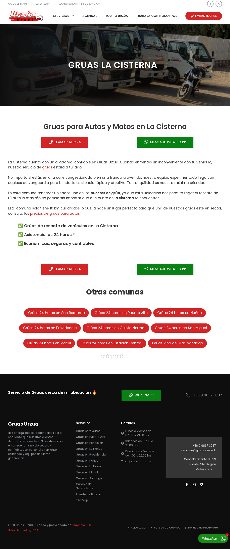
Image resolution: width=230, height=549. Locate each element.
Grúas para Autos (88, 431)
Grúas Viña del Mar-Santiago (177, 343)
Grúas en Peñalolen (89, 443)
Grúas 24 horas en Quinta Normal (116, 327)
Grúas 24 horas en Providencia (50, 327)
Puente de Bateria (88, 494)
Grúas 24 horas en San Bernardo (56, 312)
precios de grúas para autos (55, 213)
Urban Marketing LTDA (23, 530)
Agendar (89, 16)
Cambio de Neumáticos (84, 486)
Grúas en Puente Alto (91, 437)
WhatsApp (43, 4)
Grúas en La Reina (88, 466)
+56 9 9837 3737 (207, 395)
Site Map (82, 500)
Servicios (65, 16)
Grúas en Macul (87, 472)
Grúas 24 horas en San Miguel (181, 327)
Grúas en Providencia (91, 455)
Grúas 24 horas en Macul (49, 343)
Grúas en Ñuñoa (87, 461)
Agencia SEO (82, 525)
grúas (47, 167)
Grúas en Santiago (89, 478)
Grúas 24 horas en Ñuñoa (179, 312)
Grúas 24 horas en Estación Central (111, 343)
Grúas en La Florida (89, 449)
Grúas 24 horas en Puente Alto (121, 312)
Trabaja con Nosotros (156, 16)
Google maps (18, 4)
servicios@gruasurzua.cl (198, 450)
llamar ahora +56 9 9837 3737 (79, 4)
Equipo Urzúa (116, 16)
